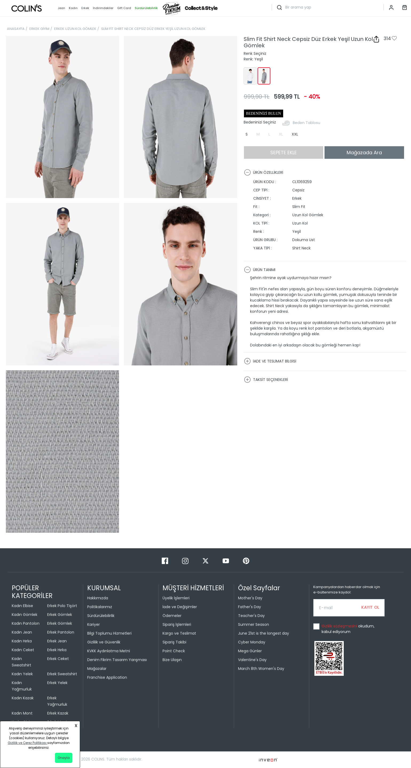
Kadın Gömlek (24, 614)
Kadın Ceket (23, 650)
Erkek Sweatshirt (62, 674)
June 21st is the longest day (263, 633)
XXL (295, 134)
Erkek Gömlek (59, 614)
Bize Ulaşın (172, 659)
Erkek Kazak (57, 713)
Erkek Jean (57, 641)
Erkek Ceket (58, 658)
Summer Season (253, 624)
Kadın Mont (22, 713)
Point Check (174, 651)
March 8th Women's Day (261, 668)
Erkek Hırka (56, 650)
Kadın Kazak (23, 698)
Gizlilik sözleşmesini (340, 626)
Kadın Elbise (22, 605)
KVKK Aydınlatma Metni (108, 651)
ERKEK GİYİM (39, 28)
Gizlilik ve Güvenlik (103, 642)
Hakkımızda (97, 598)
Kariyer (93, 624)
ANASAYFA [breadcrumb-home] (16, 28)
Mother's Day (250, 598)
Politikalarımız (99, 606)
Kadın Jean (22, 632)
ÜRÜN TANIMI (259, 270)
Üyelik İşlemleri (176, 598)
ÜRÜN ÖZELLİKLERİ (263, 172)
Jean (61, 8)
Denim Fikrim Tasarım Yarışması (117, 659)
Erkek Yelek (57, 682)
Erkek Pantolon (60, 632)
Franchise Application (107, 677)
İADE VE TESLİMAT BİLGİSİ (270, 361)
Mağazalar (96, 668)
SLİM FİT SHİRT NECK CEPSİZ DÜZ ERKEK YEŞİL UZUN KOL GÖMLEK (153, 28)
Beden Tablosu (306, 122)
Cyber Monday (251, 642)
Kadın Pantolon (25, 623)
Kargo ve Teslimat (179, 633)
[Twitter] (206, 561)
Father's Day (249, 606)
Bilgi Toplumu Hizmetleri (109, 633)
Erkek (85, 8)
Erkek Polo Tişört (62, 605)
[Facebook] (165, 561)
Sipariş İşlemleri (177, 624)
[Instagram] (185, 561)
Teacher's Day (251, 615)
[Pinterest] (246, 561)
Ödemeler (172, 615)
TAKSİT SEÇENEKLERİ (266, 380)
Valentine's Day (252, 659)
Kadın (73, 8)
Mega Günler (250, 651)
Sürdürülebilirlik (100, 615)
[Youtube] (226, 561)
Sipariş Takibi (174, 642)
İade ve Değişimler (180, 606)
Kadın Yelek (22, 674)
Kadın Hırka (22, 641)
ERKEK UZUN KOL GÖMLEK (75, 28)
